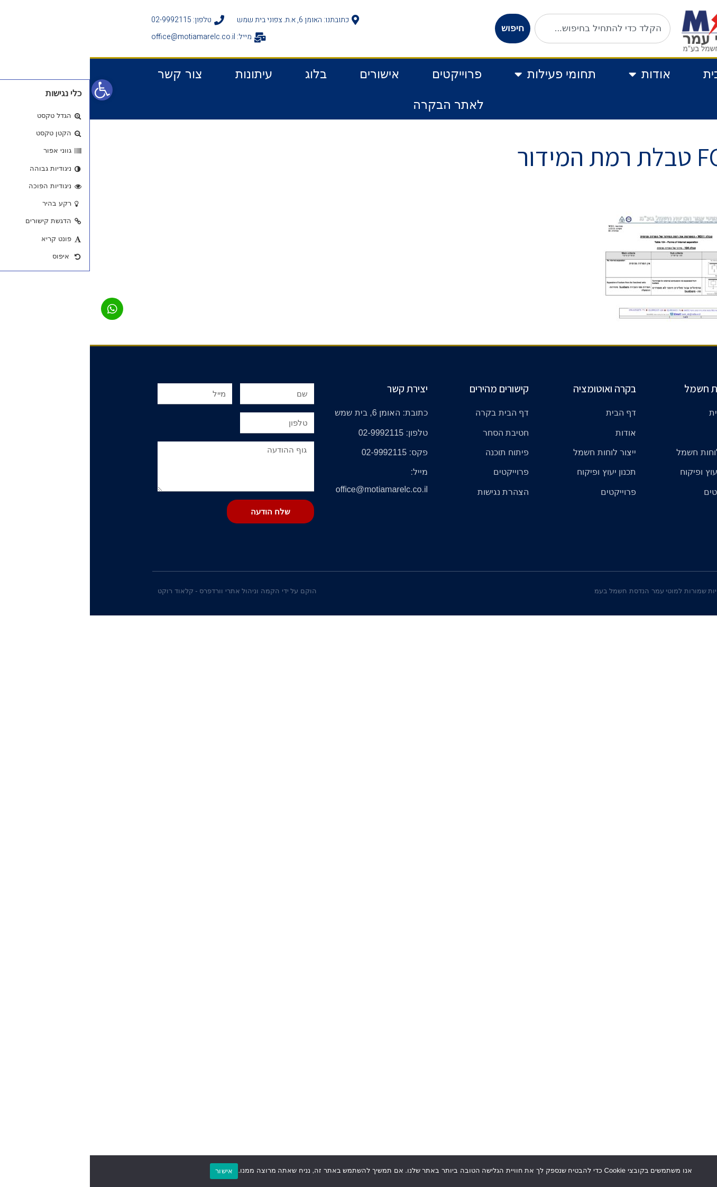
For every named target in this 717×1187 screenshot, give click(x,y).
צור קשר (90, 74)
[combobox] (513, 28)
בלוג (226, 74)
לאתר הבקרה (358, 105)
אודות (560, 74)
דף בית (631, 74)
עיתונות (163, 74)
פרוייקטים (367, 74)
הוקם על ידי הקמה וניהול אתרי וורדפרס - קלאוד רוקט (147, 591)
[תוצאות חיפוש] (513, 49)
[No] (703, 1171)
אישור (134, 1171)
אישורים (289, 74)
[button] (12, 89)
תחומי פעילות (465, 74)
